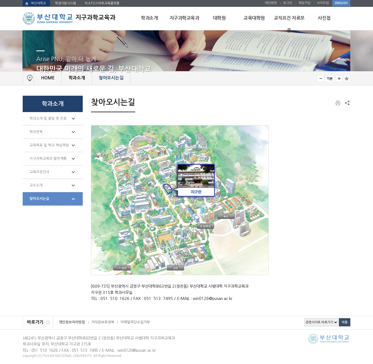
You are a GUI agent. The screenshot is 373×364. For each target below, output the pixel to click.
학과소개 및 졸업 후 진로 (48, 118)
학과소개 (149, 18)
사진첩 (324, 18)
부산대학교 (38, 3)
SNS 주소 (347, 103)
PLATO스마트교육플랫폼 (102, 3)
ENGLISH (341, 3)
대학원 (219, 18)
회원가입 (304, 3)
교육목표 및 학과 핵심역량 (49, 145)
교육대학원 (254, 18)
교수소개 (36, 185)
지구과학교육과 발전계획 (48, 158)
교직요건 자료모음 (289, 24)
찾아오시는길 (39, 198)
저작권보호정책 (102, 322)
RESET (330, 78)
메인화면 (271, 3)
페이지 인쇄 (338, 103)
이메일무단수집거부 (135, 322)
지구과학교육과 (184, 18)
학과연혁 (36, 132)
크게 (338, 78)
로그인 (287, 3)
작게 (320, 78)
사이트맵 (323, 3)
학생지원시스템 (65, 3)
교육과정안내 (39, 172)
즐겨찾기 (346, 78)
